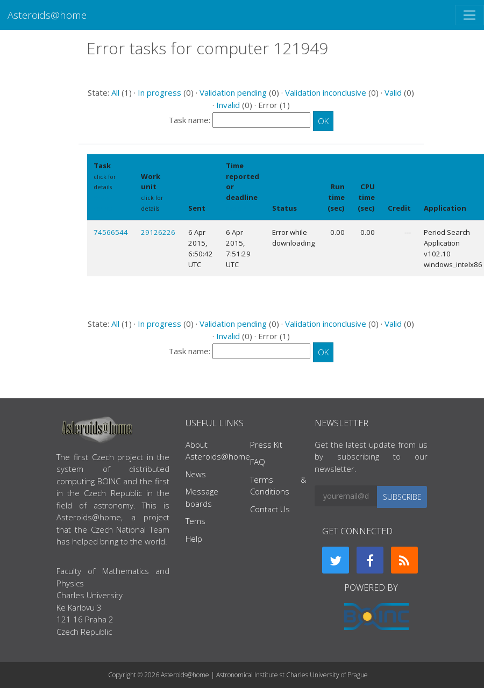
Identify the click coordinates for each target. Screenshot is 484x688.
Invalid (228, 104)
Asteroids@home (47, 15)
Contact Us (270, 509)
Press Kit (266, 444)
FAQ (257, 461)
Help (194, 538)
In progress (159, 92)
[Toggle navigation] (469, 15)
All (115, 92)
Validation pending (233, 92)
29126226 (158, 232)
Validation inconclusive (325, 92)
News (196, 474)
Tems (195, 520)
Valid (393, 92)
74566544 (111, 232)
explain (236, 208)
